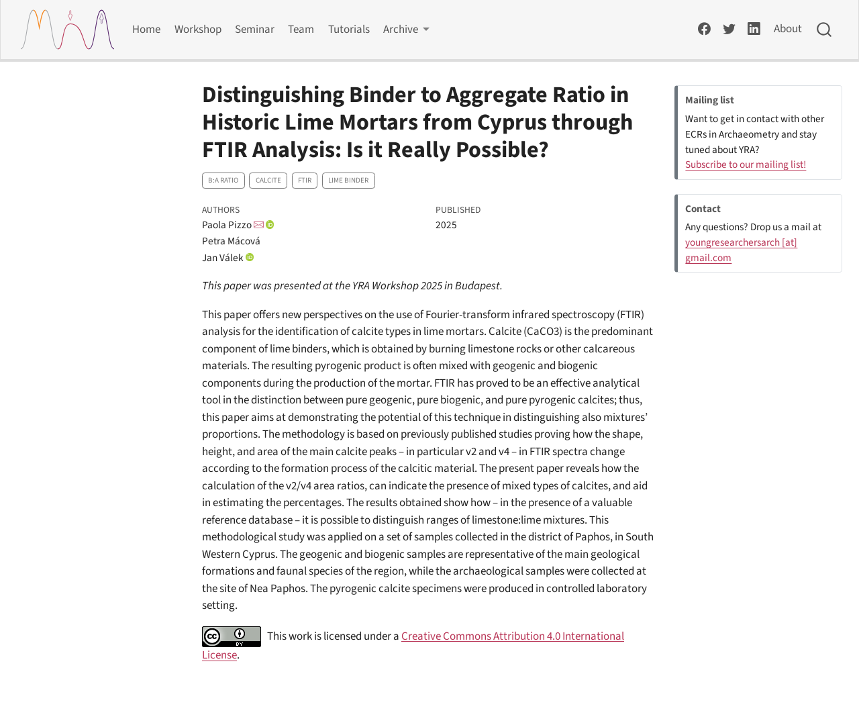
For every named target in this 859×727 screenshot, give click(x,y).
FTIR (304, 180)
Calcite (268, 180)
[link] (406, 29)
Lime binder (348, 180)
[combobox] (824, 29)
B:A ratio (223, 180)
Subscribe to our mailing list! (745, 164)
